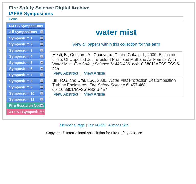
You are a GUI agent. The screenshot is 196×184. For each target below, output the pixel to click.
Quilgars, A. (80, 55)
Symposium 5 (20, 63)
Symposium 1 (20, 38)
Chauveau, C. (105, 55)
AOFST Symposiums (26, 112)
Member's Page (72, 125)
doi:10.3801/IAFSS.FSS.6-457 (79, 89)
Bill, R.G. (60, 80)
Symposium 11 (21, 99)
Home (13, 19)
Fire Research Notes (26, 105)
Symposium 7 (20, 75)
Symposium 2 (20, 44)
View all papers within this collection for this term (116, 44)
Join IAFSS (97, 125)
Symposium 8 (20, 81)
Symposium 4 (20, 56)
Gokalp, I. (136, 55)
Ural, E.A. (86, 80)
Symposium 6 (20, 69)
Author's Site (118, 125)
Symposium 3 (20, 50)
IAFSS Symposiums (26, 26)
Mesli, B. (60, 55)
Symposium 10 (21, 93)
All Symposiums (23, 32)
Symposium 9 (20, 87)
